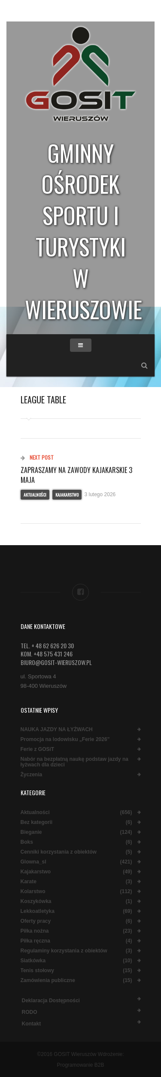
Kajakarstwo (67, 494)
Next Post (37, 457)
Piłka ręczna (35, 941)
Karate (28, 882)
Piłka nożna (35, 931)
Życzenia (32, 775)
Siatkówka (33, 961)
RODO (29, 1012)
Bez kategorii (37, 822)
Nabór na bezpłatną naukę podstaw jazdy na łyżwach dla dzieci (74, 762)
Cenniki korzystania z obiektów (59, 852)
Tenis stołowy (37, 970)
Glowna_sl (33, 862)
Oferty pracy (36, 921)
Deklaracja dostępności (51, 1001)
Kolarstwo (33, 891)
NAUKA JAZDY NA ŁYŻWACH (57, 729)
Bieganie (31, 832)
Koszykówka (36, 901)
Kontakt (31, 1024)
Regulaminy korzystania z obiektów (64, 951)
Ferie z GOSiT (38, 749)
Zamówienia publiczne (48, 980)
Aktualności (35, 494)
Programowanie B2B (80, 1065)
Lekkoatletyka (38, 911)
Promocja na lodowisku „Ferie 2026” (65, 739)
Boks (27, 842)
